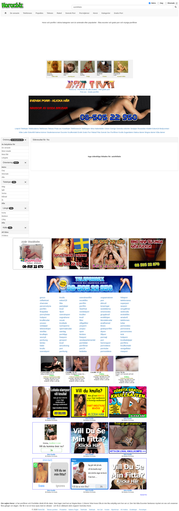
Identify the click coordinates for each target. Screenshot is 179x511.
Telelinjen (24, 129)
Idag (3, 187)
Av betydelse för (8, 144)
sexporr (123, 306)
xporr (81, 331)
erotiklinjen (105, 317)
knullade (63, 323)
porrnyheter (45, 314)
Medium (5, 216)
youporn (83, 326)
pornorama (125, 329)
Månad (4, 197)
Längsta (5, 158)
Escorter (64, 132)
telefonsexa (125, 300)
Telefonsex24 (76, 129)
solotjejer (44, 326)
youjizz (82, 329)
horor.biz (41, 510)
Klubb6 (149, 129)
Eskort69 (31, 132)
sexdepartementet (87, 340)
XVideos (5, 236)
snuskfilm (83, 300)
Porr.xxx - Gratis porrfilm (89, 92)
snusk (62, 320)
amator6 (124, 317)
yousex (43, 323)
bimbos (82, 334)
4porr (61, 312)
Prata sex (58, 129)
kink (122, 334)
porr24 (82, 348)
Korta (4, 213)
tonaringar (104, 306)
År (2, 200)
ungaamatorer (106, 298)
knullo (42, 348)
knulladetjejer (126, 340)
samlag (62, 331)
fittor (81, 320)
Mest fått (5, 154)
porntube (104, 348)
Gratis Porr (87, 132)
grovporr (63, 340)
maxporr (124, 351)
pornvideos (105, 346)
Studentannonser (53, 132)
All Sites (5, 232)
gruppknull (105, 314)
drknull (103, 303)
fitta (61, 303)
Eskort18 (155, 129)
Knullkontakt (72, 132)
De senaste (6, 148)
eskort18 (63, 300)
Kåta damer (160, 132)
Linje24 (17, 129)
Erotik (80, 132)
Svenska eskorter (123, 129)
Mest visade (6, 151)
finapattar (44, 312)
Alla (3, 177)
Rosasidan (142, 129)
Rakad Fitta (95, 132)
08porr (103, 334)
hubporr (43, 317)
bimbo (42, 343)
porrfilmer (83, 346)
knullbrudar (45, 320)
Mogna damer (150, 132)
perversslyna (45, 306)
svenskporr (44, 351)
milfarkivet (44, 300)
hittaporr (124, 298)
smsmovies (105, 312)
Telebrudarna (34, 129)
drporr (103, 331)
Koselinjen (66, 129)
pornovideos (105, 351)
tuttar (122, 323)
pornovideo (125, 326)
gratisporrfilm (106, 329)
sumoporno (64, 326)
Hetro (153, 3)
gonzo (42, 298)
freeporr (82, 337)
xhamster (44, 303)
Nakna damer (139, 132)
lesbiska (83, 351)
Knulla (121, 132)
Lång (3, 219)
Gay (161, 3)
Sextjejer (133, 129)
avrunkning (64, 346)
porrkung (44, 340)
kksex (103, 326)
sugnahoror (64, 317)
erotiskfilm (124, 314)
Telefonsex (43, 129)
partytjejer (63, 306)
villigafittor (83, 323)
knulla (62, 298)
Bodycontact (164, 129)
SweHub (83, 309)
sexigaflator (125, 348)
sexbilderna (105, 309)
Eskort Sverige (110, 129)
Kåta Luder (23, 132)
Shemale (171, 3)
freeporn (63, 337)
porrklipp (63, 334)
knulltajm (44, 334)
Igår (3, 190)
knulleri (82, 314)
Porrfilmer (114, 132)
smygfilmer (125, 309)
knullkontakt (125, 346)
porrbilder (83, 343)
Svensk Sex (105, 132)
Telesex (51, 129)
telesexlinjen (45, 329)
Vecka (4, 193)
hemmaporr (105, 343)
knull (61, 309)
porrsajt (103, 337)
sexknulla (124, 312)
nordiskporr (84, 312)
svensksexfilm (85, 298)
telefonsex (125, 320)
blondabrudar (106, 320)
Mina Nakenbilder (97, 129)
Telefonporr (85, 129)
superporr (124, 303)
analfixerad (105, 323)
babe (42, 346)
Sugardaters (128, 132)
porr (102, 300)
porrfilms (124, 343)
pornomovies (126, 331)
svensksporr (64, 314)
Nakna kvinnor (40, 132)
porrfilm (82, 303)
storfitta (43, 331)
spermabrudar (65, 329)
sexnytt (43, 337)
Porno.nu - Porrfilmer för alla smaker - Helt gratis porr (89, 89)
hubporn (124, 337)
